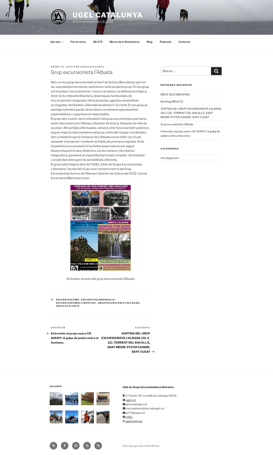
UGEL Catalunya (108, 15)
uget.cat (131, 400)
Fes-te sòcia (78, 41)
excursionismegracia (98, 299)
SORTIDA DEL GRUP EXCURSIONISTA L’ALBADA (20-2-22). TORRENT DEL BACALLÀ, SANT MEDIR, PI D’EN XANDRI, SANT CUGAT (191, 113)
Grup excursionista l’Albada (177, 124)
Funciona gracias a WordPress (141, 445)
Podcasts (165, 41)
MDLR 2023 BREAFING (175, 94)
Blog (150, 41)
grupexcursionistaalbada (119, 303)
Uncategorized (169, 158)
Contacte (184, 41)
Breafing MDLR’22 (172, 101)
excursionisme (67, 299)
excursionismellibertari (76, 303)
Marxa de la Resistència (125, 41)
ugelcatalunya (92, 66)
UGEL (129, 416)
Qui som (57, 41)
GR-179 (97, 41)
